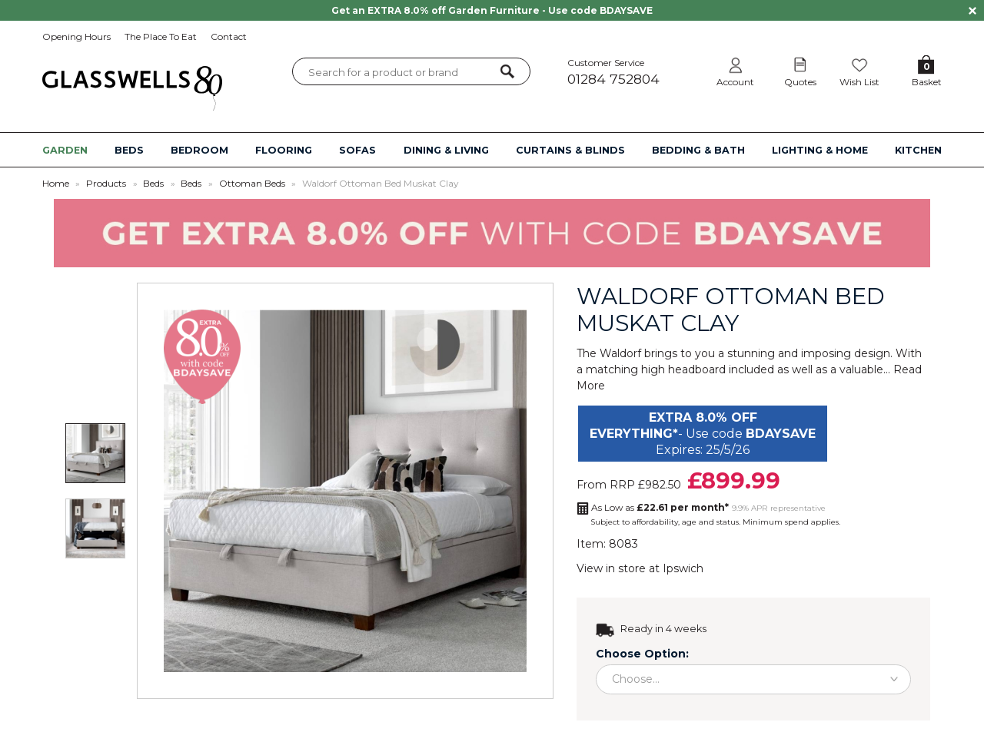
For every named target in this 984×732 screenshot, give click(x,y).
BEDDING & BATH (698, 150)
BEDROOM (199, 150)
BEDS (129, 150)
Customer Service (629, 72)
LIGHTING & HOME (820, 150)
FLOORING (283, 150)
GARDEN (65, 150)
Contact (229, 36)
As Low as (660, 507)
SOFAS (357, 150)
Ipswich (683, 568)
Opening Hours (76, 36)
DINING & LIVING (446, 150)
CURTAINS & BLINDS (570, 150)
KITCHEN (918, 150)
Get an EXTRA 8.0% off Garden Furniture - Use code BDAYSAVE (492, 10)
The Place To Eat (161, 36)
